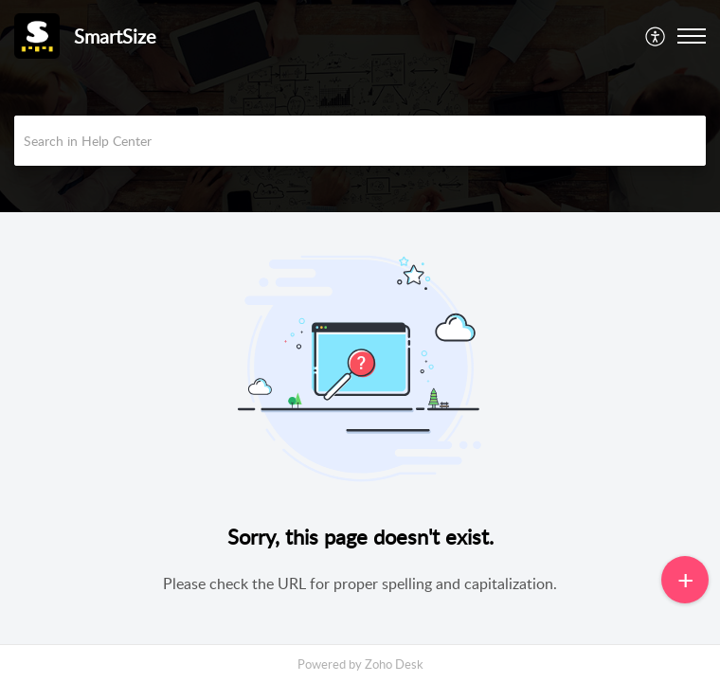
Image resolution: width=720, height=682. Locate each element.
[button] (656, 36)
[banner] (360, 106)
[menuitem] (656, 36)
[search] (360, 141)
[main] (360, 435)
